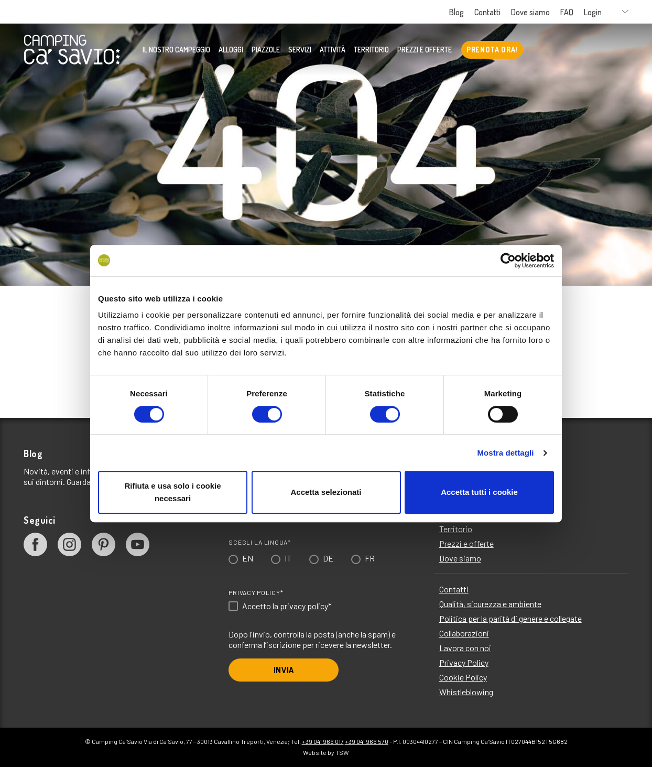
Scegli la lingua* (260, 542)
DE (328, 558)
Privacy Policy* (256, 592)
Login (593, 12)
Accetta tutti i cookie (479, 492)
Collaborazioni (464, 633)
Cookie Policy (463, 677)
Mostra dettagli (505, 452)
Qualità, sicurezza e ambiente (490, 604)
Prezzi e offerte (424, 49)
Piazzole (266, 49)
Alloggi (231, 49)
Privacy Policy (463, 662)
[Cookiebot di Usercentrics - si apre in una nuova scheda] (508, 260)
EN (247, 558)
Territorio (371, 49)
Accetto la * (287, 606)
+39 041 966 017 (323, 741)
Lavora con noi (465, 648)
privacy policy (304, 606)
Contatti (487, 12)
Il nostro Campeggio (176, 49)
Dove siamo (530, 12)
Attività (332, 49)
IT (288, 558)
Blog (456, 12)
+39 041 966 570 (366, 741)
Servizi (299, 49)
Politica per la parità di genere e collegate (510, 618)
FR (370, 558)
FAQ (566, 12)
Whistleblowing (466, 692)
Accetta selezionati (325, 492)
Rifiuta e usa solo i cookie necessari (172, 492)
